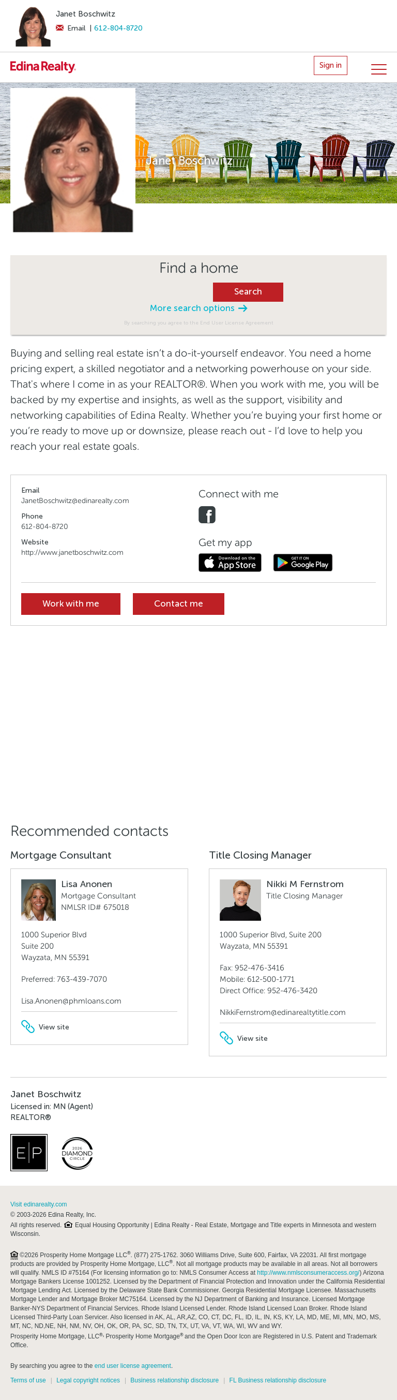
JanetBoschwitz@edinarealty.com (75, 501)
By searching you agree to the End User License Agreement (198, 323)
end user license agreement (133, 1365)
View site (45, 1027)
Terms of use (28, 1380)
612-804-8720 (118, 28)
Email (70, 28)
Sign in (330, 65)
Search (248, 292)
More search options (198, 308)
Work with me (70, 604)
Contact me (178, 604)
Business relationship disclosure (174, 1380)
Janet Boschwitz (85, 14)
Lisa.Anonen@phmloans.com (71, 1001)
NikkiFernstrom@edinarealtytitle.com (283, 1012)
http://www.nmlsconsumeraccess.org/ (308, 1272)
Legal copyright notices (88, 1380)
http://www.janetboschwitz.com (72, 552)
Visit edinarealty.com (38, 1204)
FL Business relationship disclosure (278, 1380)
